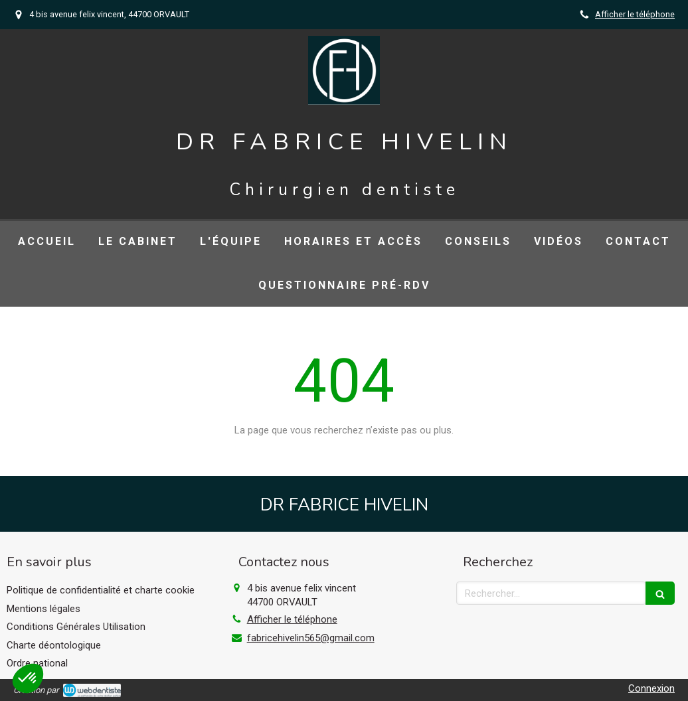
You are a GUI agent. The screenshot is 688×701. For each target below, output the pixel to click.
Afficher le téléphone (635, 14)
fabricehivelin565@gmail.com (311, 638)
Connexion (651, 688)
